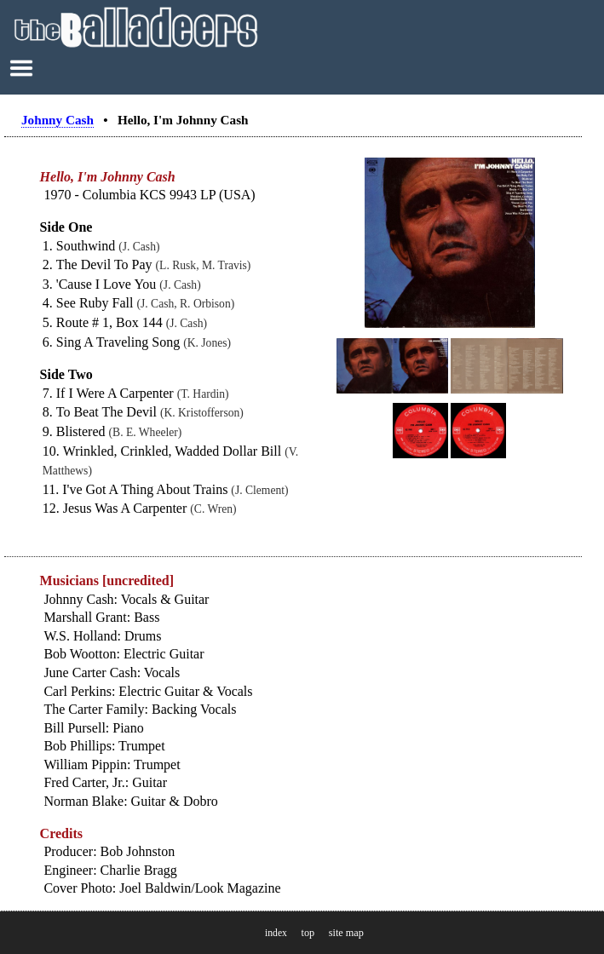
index (276, 933)
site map (346, 933)
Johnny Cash (57, 119)
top (307, 933)
